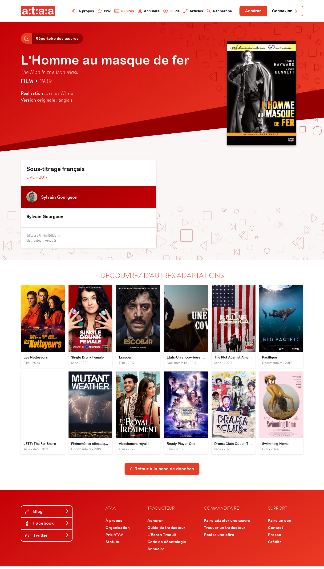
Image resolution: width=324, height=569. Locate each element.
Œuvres (119, 11)
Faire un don (279, 523)
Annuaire (144, 11)
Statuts (112, 544)
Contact (275, 530)
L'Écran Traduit (161, 537)
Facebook (47, 525)
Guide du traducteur (166, 530)
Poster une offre (219, 537)
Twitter (47, 537)
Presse (274, 537)
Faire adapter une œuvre (227, 523)
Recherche (214, 11)
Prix (98, 11)
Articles (188, 11)
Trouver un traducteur (224, 530)
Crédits (275, 544)
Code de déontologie (166, 544)
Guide (166, 11)
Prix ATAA (114, 537)
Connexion (283, 11)
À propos (78, 11)
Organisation (117, 530)
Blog (47, 513)
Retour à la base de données (161, 471)
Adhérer (249, 11)
